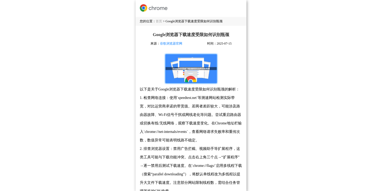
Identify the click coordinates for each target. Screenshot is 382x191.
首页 (159, 21)
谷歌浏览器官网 (171, 43)
